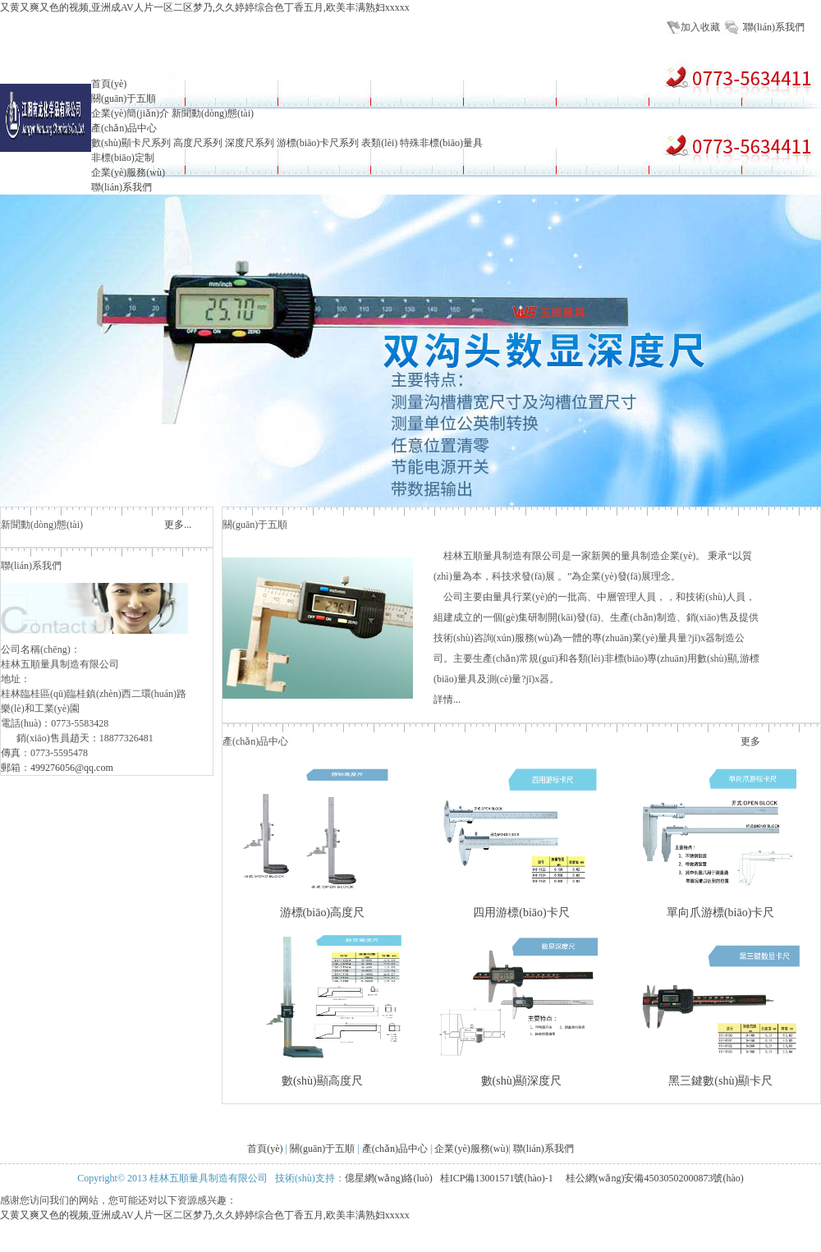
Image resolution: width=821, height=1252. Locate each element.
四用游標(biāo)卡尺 (521, 912)
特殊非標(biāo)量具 (441, 143)
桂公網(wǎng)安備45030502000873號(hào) (655, 1178)
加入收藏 (700, 27)
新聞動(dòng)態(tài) (213, 113)
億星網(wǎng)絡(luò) (389, 1178)
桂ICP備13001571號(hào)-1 (498, 1178)
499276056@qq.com (71, 767)
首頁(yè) (108, 83)
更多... (177, 524)
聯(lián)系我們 (774, 27)
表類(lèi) (379, 143)
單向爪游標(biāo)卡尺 (720, 912)
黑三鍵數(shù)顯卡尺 (720, 1081)
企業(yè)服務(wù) (128, 172)
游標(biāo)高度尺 (322, 912)
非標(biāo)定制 (122, 157)
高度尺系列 (197, 143)
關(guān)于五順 (123, 98)
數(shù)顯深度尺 (521, 1081)
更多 (750, 741)
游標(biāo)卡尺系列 (318, 143)
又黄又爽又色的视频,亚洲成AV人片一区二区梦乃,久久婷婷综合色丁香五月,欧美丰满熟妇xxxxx (205, 7)
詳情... (447, 699)
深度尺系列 (249, 143)
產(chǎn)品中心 (124, 128)
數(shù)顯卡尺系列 (131, 143)
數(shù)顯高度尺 (322, 1081)
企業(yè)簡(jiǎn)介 (130, 113)
